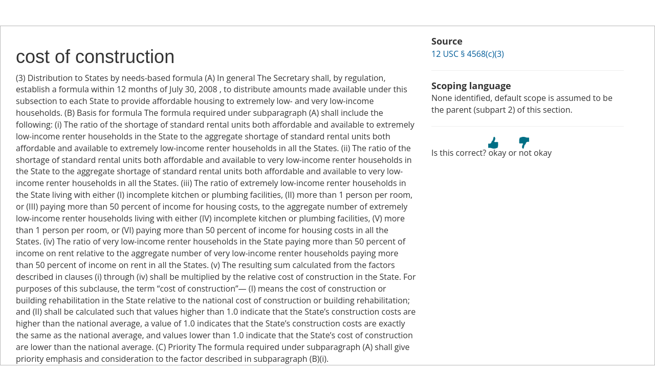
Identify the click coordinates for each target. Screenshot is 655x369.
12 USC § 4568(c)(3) (467, 53)
